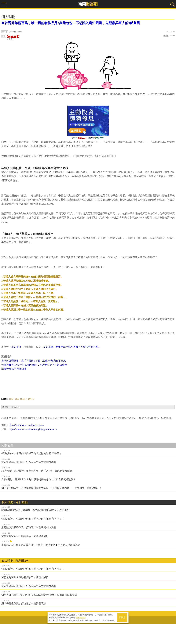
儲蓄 (17, 399)
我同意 (122, 617)
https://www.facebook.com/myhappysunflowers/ (33, 429)
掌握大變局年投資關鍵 (13, 369)
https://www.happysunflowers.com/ (26, 425)
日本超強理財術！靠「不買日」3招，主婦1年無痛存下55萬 (33, 360)
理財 (11, 399)
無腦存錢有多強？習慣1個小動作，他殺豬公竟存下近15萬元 (34, 364)
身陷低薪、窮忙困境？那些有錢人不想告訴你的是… (71, 346)
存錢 (22, 399)
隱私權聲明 (81, 617)
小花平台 (13, 37)
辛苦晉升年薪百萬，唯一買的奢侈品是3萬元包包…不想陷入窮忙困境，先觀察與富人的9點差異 (70, 23)
